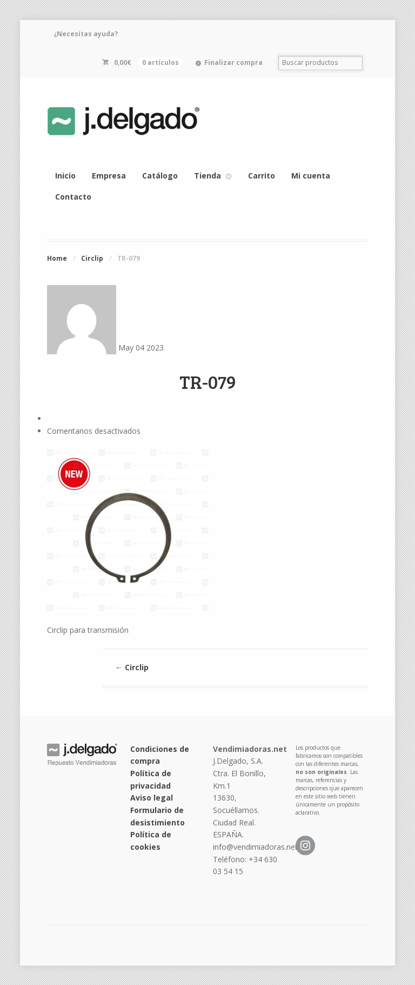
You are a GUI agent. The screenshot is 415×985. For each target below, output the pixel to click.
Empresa (109, 175)
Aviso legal (151, 797)
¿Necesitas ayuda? (85, 33)
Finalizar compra (233, 62)
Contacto (73, 196)
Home (57, 258)
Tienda (207, 175)
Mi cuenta (310, 175)
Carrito (261, 175)
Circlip (92, 258)
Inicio (65, 175)
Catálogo (160, 175)
